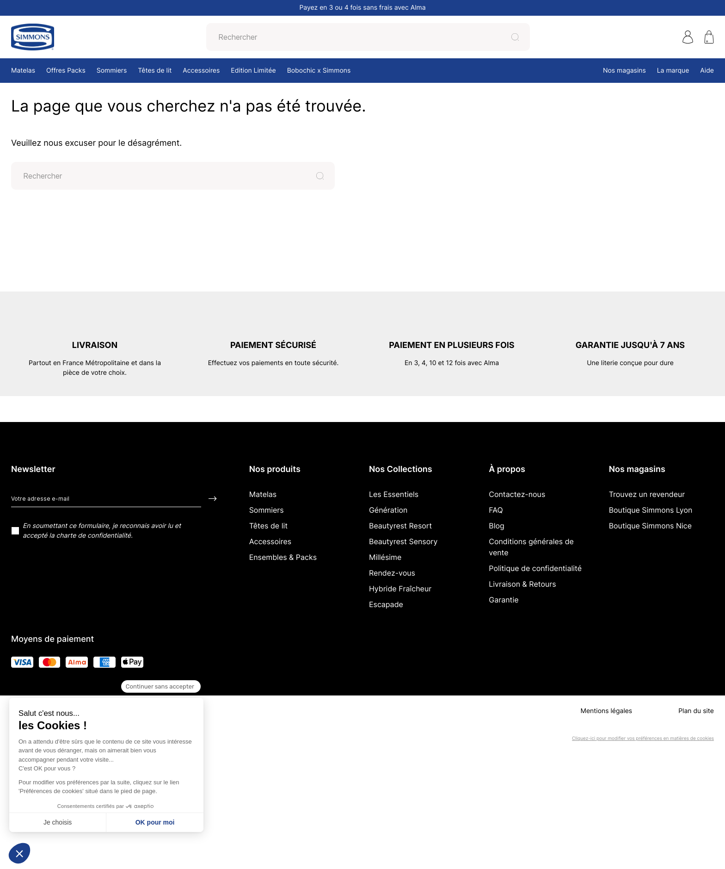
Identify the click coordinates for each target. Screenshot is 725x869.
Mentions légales (606, 711)
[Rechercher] (360, 37)
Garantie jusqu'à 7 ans (630, 345)
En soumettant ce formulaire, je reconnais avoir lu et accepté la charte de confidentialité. (102, 531)
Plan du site (696, 711)
